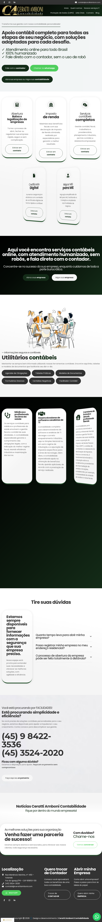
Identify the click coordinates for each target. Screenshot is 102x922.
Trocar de (53, 895)
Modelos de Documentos (70, 384)
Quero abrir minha (86, 895)
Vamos (85, 844)
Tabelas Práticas (43, 384)
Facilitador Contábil (68, 392)
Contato (90, 13)
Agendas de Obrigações (16, 384)
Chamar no (44, 68)
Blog (97, 13)
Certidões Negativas (42, 392)
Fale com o (15, 68)
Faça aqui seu (17, 778)
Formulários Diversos (14, 392)
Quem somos (76, 8)
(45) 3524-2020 (12, 883)
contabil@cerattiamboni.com (18, 886)
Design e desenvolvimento (43, 918)
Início (66, 8)
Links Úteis (80, 13)
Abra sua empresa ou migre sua (27, 79)
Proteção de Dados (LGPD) (62, 13)
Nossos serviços (91, 8)
